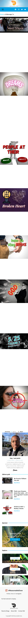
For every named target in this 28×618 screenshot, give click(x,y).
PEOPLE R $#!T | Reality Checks (19, 507)
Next (21, 431)
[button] (2, 9)
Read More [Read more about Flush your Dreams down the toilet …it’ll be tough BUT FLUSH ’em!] (17, 499)
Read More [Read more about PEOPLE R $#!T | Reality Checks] (17, 511)
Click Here (15, 539)
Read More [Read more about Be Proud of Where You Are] (17, 482)
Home (2, 14)
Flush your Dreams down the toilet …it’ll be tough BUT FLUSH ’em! (21, 493)
